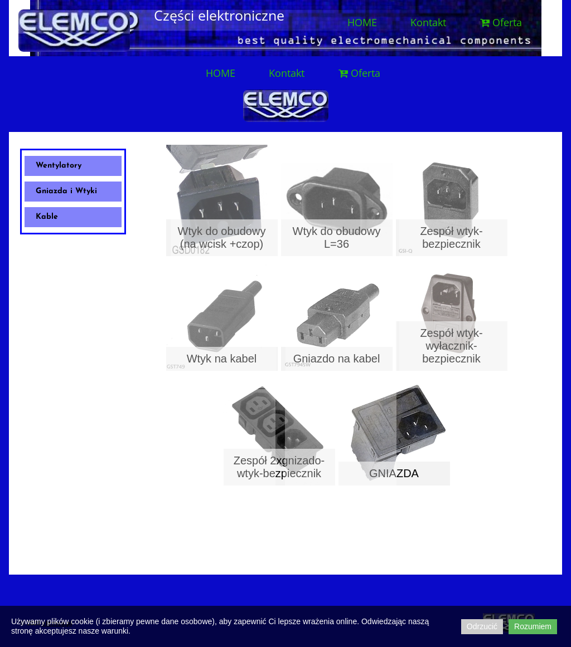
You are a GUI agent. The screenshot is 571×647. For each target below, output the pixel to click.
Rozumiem (532, 626)
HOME (362, 22)
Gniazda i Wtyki (66, 191)
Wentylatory (58, 165)
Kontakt (428, 22)
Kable (47, 217)
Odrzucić (482, 626)
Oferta (501, 22)
